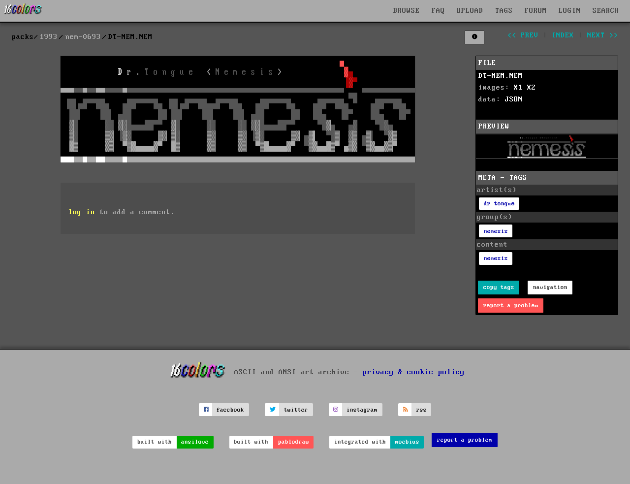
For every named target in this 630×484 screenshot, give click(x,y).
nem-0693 (83, 37)
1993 (49, 37)
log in (81, 212)
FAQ (438, 11)
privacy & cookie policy (414, 372)
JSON (514, 99)
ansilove (195, 442)
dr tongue (499, 203)
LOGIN (570, 11)
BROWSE (406, 11)
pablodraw (293, 442)
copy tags (498, 287)
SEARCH (606, 11)
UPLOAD (470, 11)
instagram (362, 410)
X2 (531, 88)
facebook (230, 410)
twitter (296, 410)
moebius (407, 442)
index (563, 35)
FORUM (536, 11)
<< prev (522, 35)
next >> (602, 35)
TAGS (504, 11)
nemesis (496, 231)
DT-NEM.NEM (500, 76)
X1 (518, 88)
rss (421, 410)
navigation (550, 287)
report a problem (510, 305)
